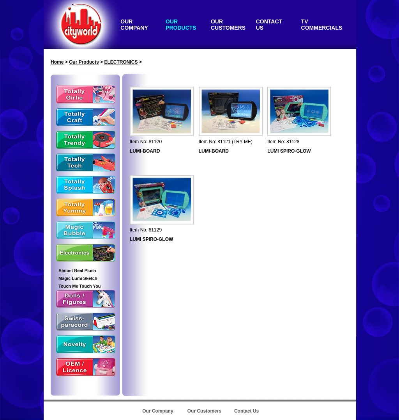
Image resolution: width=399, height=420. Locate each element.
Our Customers (204, 411)
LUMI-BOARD (145, 151)
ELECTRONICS (121, 62)
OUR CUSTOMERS (228, 24)
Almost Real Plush (77, 270)
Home (57, 62)
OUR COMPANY (134, 24)
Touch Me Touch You (79, 286)
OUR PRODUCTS (181, 24)
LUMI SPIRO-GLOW (289, 151)
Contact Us (246, 411)
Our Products (84, 62)
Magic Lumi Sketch (77, 278)
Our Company (157, 411)
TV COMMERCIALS (322, 24)
